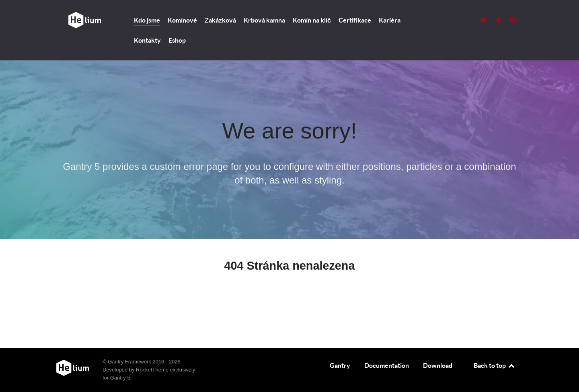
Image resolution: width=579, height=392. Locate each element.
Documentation (386, 365)
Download (437, 365)
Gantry (340, 365)
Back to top (494, 365)
